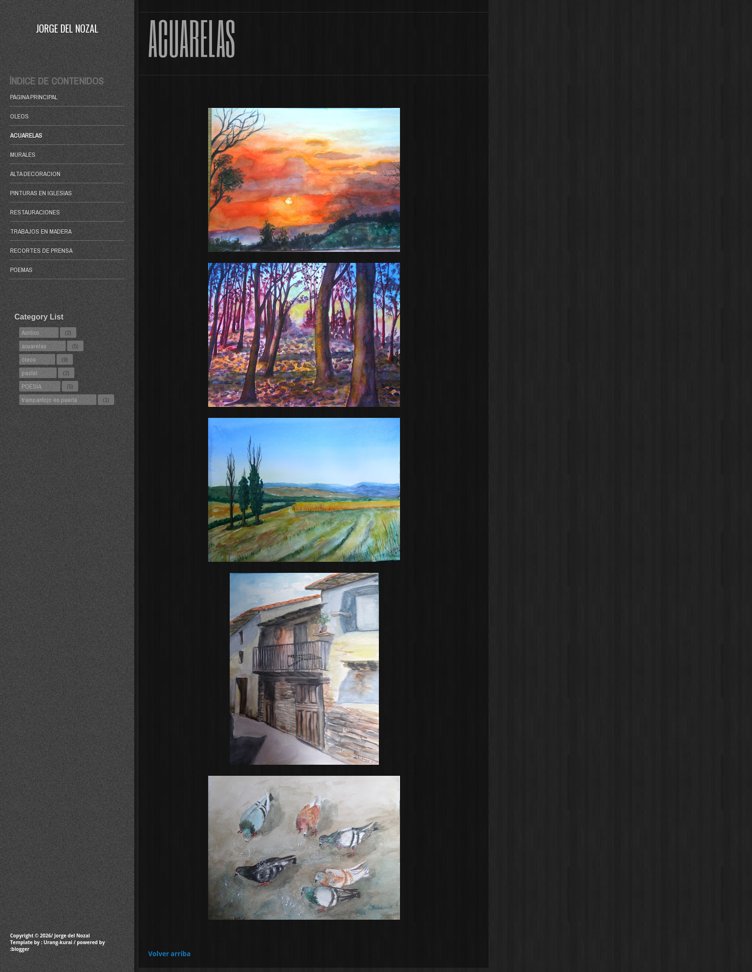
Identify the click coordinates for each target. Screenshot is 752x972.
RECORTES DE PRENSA (41, 250)
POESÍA (31, 386)
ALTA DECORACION (35, 173)
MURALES (22, 154)
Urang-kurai (58, 942)
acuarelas (34, 346)
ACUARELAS (26, 135)
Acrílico (30, 332)
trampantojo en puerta (49, 399)
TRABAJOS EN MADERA (40, 231)
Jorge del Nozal (67, 28)
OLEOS (19, 116)
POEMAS (21, 269)
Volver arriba (169, 953)
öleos (29, 359)
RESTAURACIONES (35, 212)
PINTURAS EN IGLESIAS (41, 193)
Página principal (34, 97)
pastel (29, 372)
